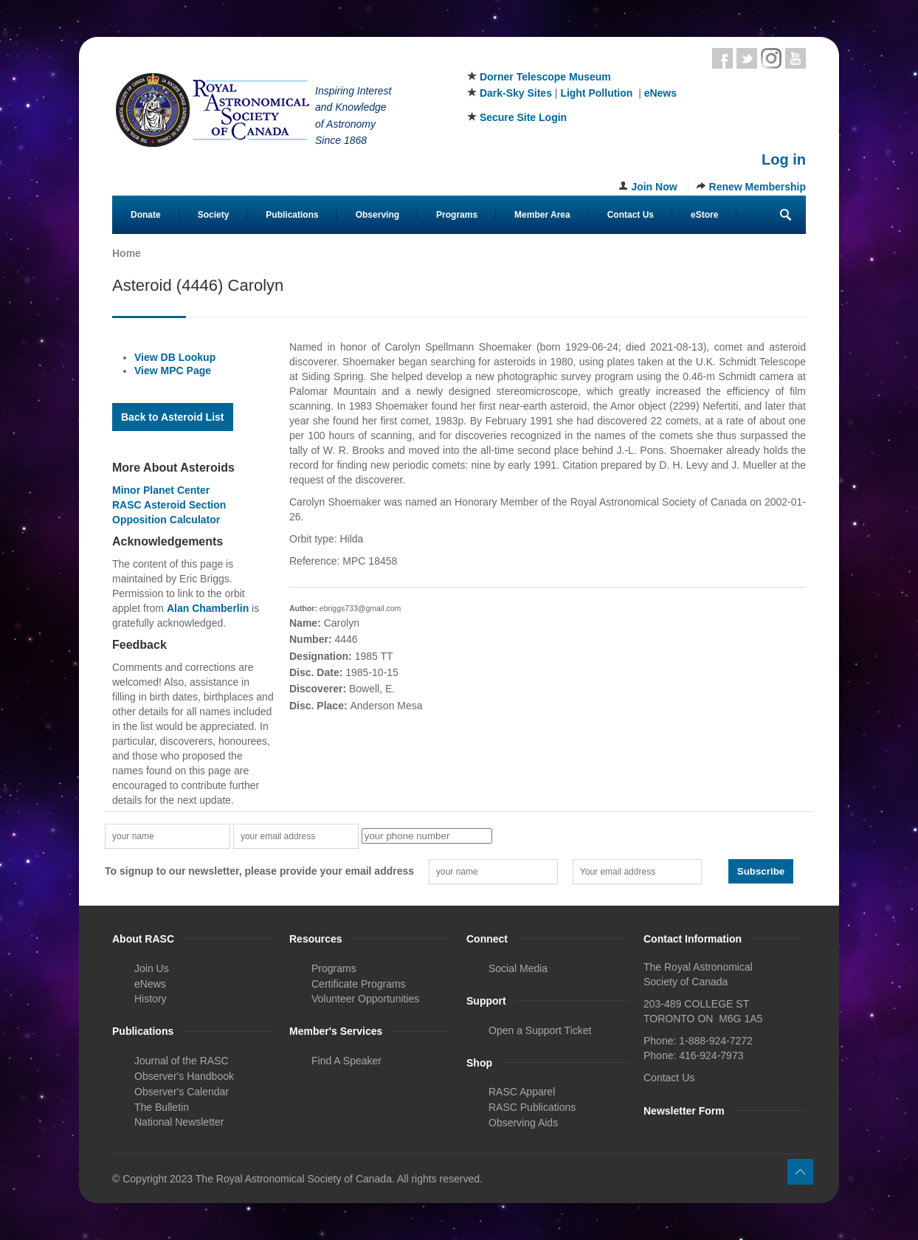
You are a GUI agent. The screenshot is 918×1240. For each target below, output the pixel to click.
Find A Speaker (346, 1061)
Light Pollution (596, 93)
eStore (704, 215)
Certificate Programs (358, 984)
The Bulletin (161, 1107)
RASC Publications (532, 1107)
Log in (784, 159)
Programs (456, 215)
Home (126, 253)
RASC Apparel (522, 1092)
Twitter (746, 58)
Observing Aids (523, 1123)
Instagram (771, 58)
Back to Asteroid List (172, 417)
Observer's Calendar (181, 1092)
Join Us (151, 968)
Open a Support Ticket (540, 1030)
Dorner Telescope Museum (545, 77)
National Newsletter (179, 1122)
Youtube (795, 58)
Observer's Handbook (184, 1076)
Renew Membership (757, 187)
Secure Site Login (523, 117)
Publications (292, 215)
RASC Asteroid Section (169, 505)
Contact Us (630, 215)
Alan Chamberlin (208, 608)
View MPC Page (172, 370)
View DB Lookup (174, 357)
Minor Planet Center (161, 490)
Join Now (654, 187)
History (150, 999)
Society (213, 215)
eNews (660, 93)
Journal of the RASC (181, 1061)
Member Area (542, 215)
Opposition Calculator (166, 520)
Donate (146, 215)
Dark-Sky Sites (516, 93)
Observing (377, 215)
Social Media (518, 968)
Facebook (722, 58)
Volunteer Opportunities (365, 999)
